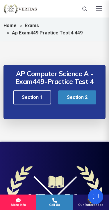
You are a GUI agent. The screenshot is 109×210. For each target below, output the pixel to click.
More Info (18, 202)
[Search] (84, 9)
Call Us (54, 202)
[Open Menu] (99, 8)
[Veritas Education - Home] (20, 9)
